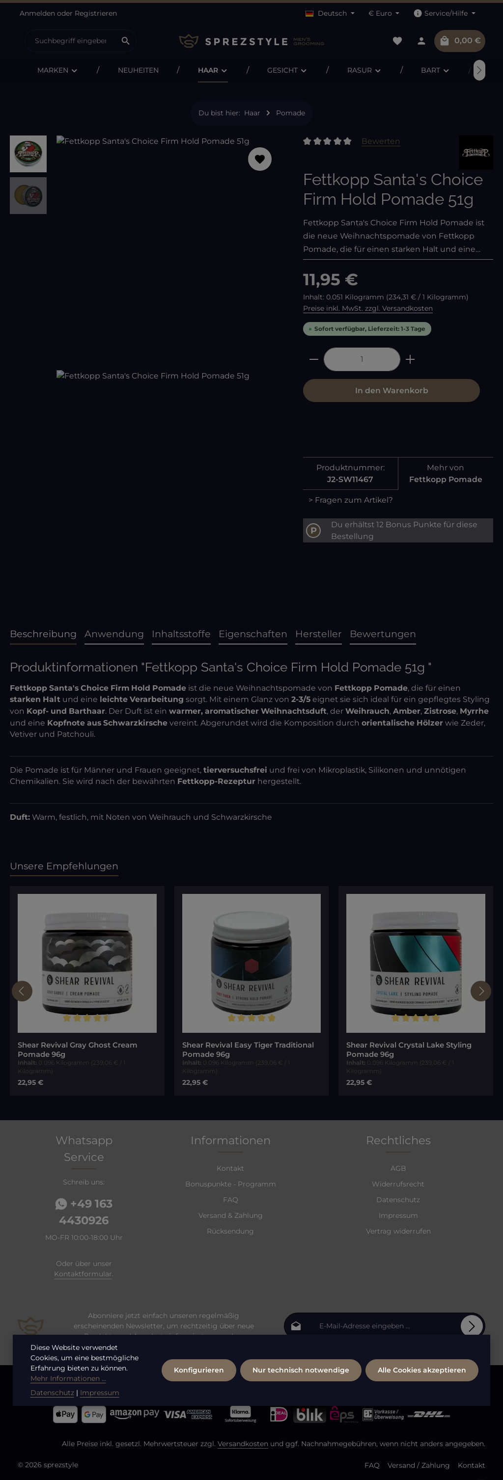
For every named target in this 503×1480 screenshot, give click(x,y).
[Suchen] (126, 40)
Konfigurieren (199, 1370)
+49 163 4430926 (83, 1212)
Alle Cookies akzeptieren (422, 1370)
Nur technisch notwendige (300, 1370)
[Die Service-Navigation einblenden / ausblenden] (444, 13)
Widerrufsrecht (398, 1184)
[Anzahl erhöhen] (410, 359)
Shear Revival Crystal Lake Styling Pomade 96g (409, 1050)
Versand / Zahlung (419, 1465)
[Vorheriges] (22, 991)
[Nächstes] (479, 70)
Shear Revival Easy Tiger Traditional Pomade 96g (248, 1050)
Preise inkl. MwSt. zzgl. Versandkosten (368, 308)
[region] (146, 370)
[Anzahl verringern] (313, 359)
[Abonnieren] (472, 1326)
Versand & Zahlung (230, 1215)
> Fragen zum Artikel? (350, 500)
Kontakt (230, 1168)
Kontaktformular (83, 1273)
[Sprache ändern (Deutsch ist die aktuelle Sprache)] (330, 13)
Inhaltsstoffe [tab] (181, 634)
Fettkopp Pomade (445, 479)
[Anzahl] (362, 359)
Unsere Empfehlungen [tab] (64, 866)
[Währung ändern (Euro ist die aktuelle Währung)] (384, 13)
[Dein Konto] (421, 41)
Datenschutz (398, 1199)
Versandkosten (243, 1443)
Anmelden (37, 13)
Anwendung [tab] (114, 634)
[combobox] (70, 40)
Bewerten (381, 141)
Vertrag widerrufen (398, 1231)
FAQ (230, 1199)
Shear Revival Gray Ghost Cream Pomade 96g (78, 1050)
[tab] (43, 634)
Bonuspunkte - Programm (230, 1184)
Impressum (398, 1215)
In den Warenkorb (391, 390)
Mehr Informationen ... (68, 1378)
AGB (398, 1168)
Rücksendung (230, 1231)
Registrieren (96, 13)
